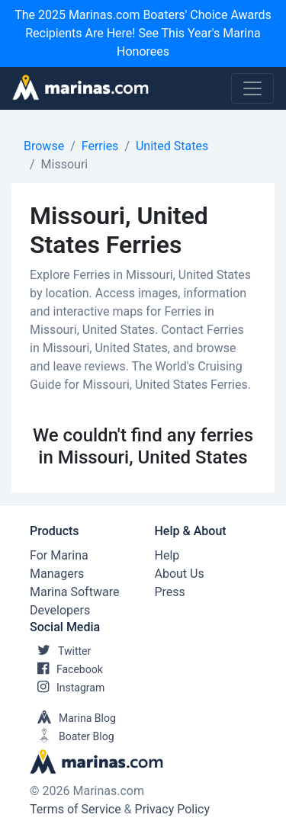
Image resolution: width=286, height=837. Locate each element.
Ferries (100, 146)
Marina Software (74, 592)
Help (167, 555)
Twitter (60, 651)
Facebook (66, 669)
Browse (44, 146)
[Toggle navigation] (252, 88)
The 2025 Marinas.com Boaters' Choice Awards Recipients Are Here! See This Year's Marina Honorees (143, 33)
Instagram (67, 687)
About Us (179, 573)
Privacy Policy (172, 809)
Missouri (64, 164)
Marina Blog (73, 718)
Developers (60, 610)
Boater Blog (72, 736)
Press (170, 592)
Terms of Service (75, 809)
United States (172, 146)
